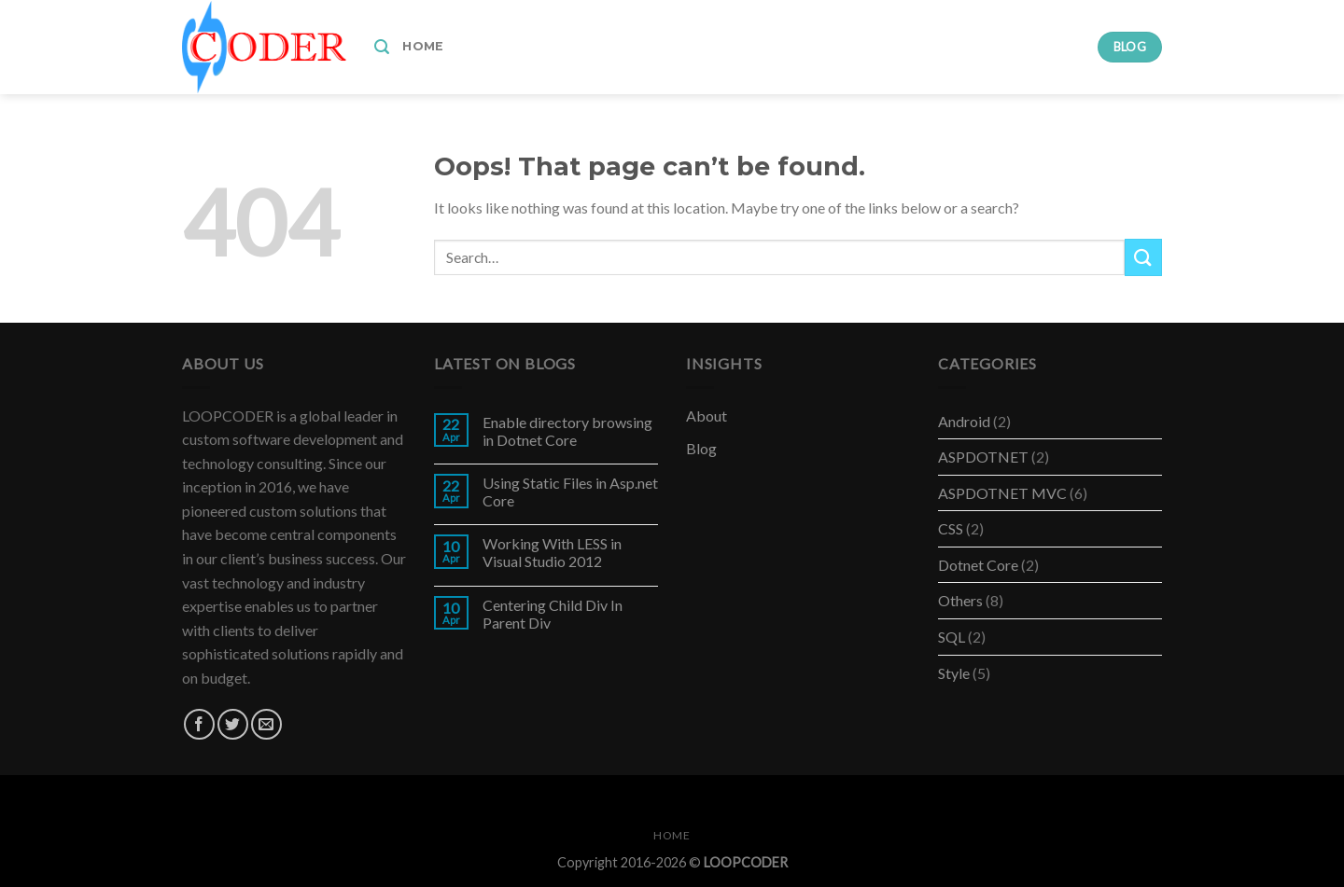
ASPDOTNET (983, 456)
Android (964, 421)
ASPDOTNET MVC (1002, 493)
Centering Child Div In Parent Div (553, 613)
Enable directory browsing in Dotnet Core (567, 431)
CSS (950, 528)
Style (954, 673)
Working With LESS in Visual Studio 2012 (552, 552)
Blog (701, 448)
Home (422, 46)
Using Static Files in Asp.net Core (570, 491)
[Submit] (1143, 257)
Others (960, 600)
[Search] (381, 47)
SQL (951, 636)
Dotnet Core (978, 565)
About (706, 415)
